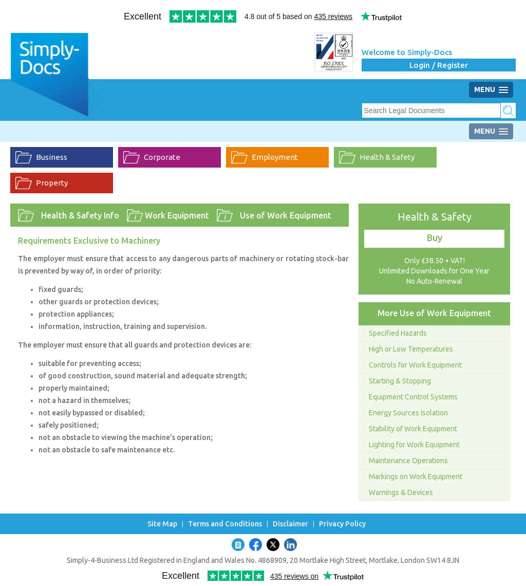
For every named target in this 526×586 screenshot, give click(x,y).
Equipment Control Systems (413, 397)
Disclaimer (290, 524)
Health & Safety (387, 157)
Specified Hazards (398, 333)
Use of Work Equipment (285, 215)
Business (51, 157)
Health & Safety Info (80, 215)
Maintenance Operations (408, 460)
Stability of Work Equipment (413, 429)
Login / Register (438, 65)
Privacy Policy (342, 524)
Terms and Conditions (225, 524)
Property (52, 182)
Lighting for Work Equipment (414, 445)
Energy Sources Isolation (408, 413)
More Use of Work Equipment (434, 313)
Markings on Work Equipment (415, 476)
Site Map (162, 524)
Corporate (162, 157)
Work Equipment (177, 215)
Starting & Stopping (400, 381)
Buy (434, 237)
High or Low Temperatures (411, 349)
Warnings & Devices (401, 492)
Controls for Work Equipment (415, 365)
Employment (275, 157)
